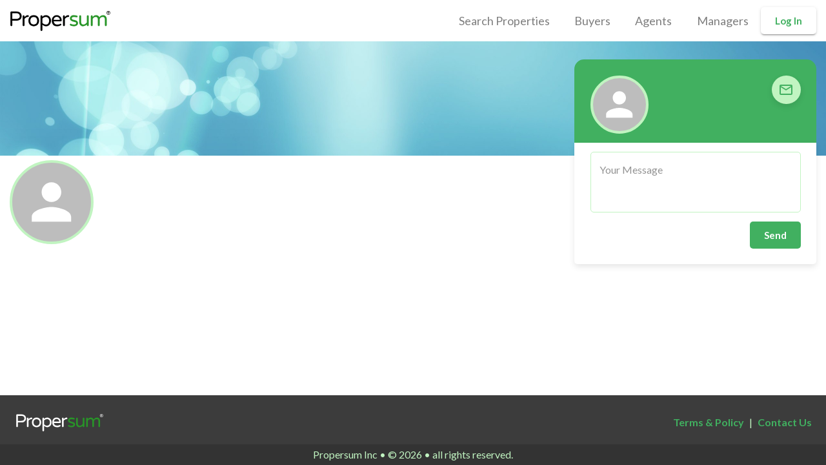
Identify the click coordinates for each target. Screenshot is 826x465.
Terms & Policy (708, 422)
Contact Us (785, 422)
